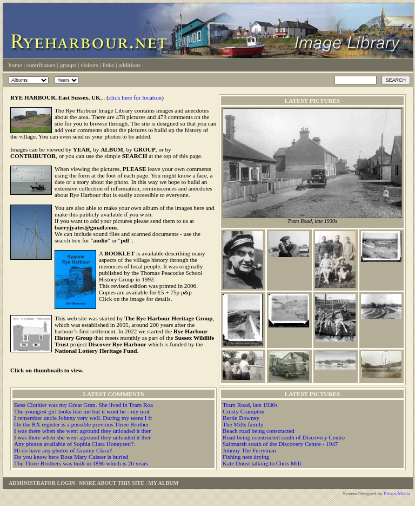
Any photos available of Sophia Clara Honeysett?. (74, 444)
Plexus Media (397, 493)
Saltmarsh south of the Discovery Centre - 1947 (280, 444)
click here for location (135, 97)
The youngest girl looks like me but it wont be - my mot (81, 411)
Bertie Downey (241, 418)
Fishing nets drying (246, 457)
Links (109, 65)
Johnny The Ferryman (249, 450)
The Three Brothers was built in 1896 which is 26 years (81, 463)
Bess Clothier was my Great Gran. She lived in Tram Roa (83, 405)
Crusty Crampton (243, 411)
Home (15, 65)
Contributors (41, 65)
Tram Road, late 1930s (250, 405)
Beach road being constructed (258, 431)
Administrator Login (42, 483)
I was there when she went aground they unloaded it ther (82, 431)
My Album (163, 483)
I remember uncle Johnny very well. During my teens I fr (83, 418)
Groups (68, 65)
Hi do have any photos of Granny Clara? (63, 450)
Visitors (89, 65)
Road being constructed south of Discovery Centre (284, 437)
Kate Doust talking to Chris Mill (262, 463)
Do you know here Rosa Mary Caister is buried (71, 457)
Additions (129, 65)
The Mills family (243, 424)
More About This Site (111, 483)
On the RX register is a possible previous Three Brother (81, 424)
